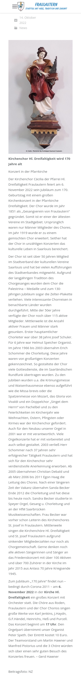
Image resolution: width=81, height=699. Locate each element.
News (23, 28)
